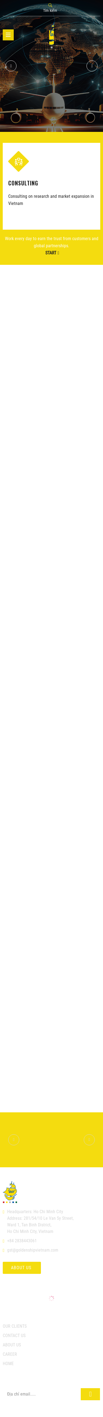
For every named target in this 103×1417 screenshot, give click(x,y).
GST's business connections (51, 89)
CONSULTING (23, 182)
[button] (92, 65)
